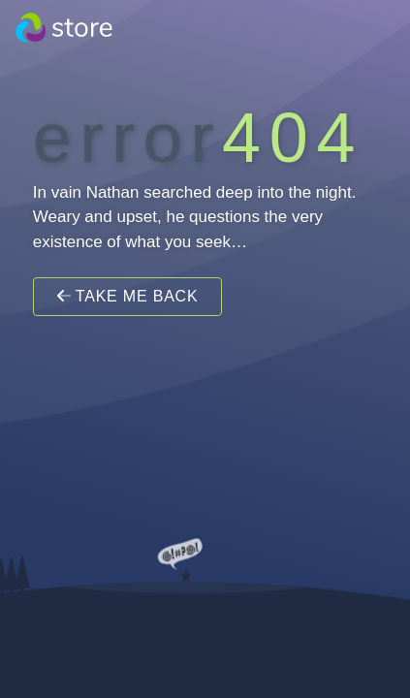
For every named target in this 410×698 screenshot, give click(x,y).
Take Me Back (128, 296)
